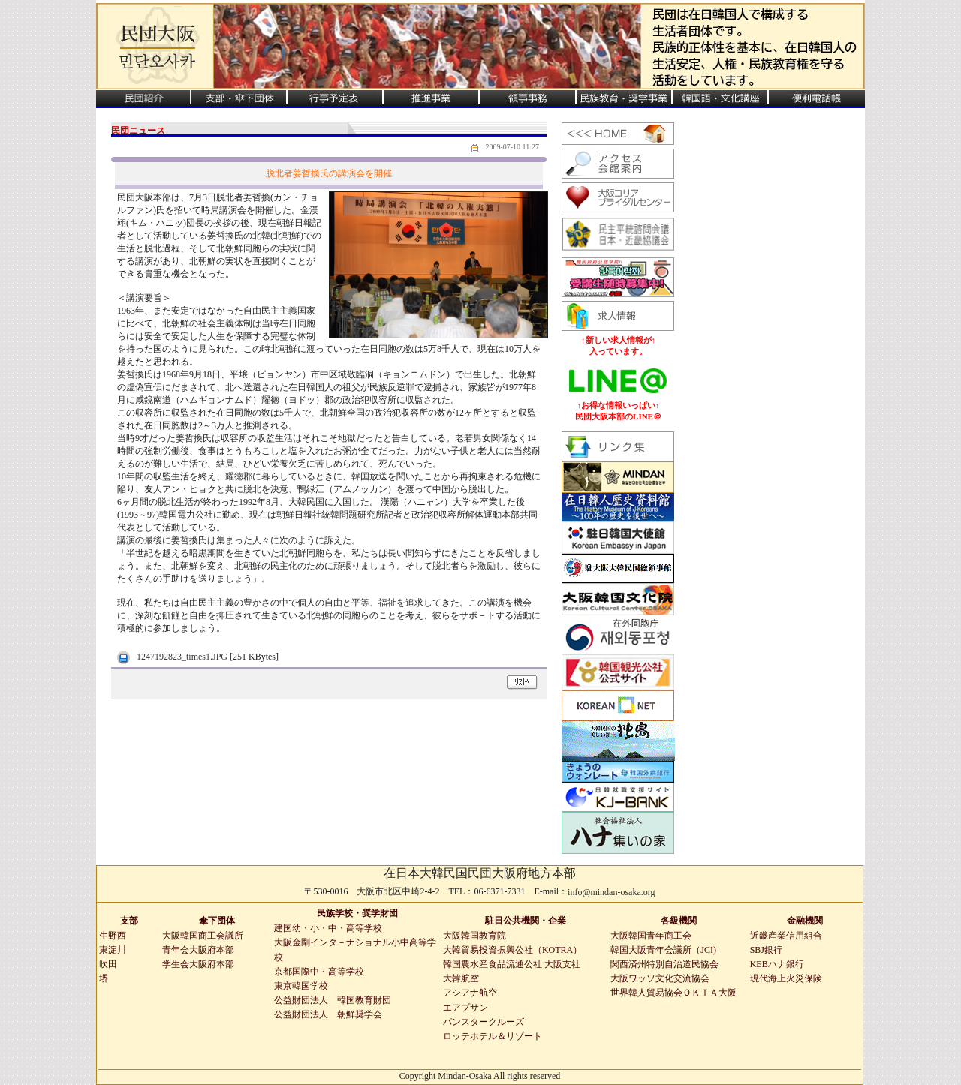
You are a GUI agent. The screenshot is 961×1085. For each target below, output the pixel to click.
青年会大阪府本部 (198, 950)
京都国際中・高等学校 (319, 971)
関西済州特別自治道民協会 (664, 964)
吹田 (108, 964)
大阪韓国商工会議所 (202, 935)
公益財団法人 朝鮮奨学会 (328, 1014)
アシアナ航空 (470, 992)
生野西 (112, 935)
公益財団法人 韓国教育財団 (332, 1000)
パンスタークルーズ (483, 1022)
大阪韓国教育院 (474, 935)
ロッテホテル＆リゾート (492, 1036)
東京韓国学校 (301, 986)
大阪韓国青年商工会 (650, 935)
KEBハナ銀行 (777, 964)
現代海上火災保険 (786, 978)
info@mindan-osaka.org (611, 892)
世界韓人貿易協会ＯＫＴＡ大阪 (673, 992)
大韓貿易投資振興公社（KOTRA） (512, 950)
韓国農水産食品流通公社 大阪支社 (511, 964)
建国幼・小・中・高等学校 (328, 928)
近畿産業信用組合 (786, 935)
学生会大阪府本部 (198, 964)
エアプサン (465, 1007)
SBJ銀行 (766, 950)
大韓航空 (461, 978)
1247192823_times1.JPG (182, 656)
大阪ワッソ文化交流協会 (659, 978)
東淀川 (112, 950)
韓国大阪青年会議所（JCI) (663, 950)
